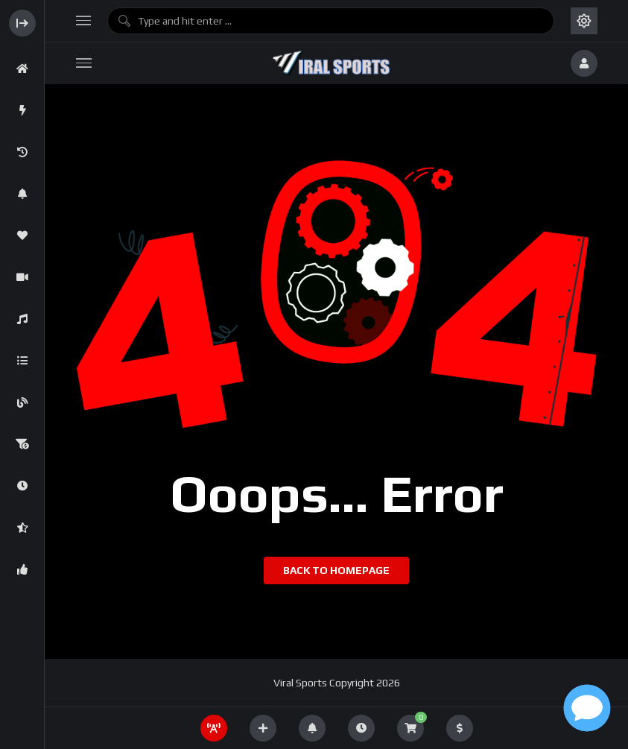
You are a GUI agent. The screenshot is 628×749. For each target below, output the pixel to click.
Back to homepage (336, 570)
